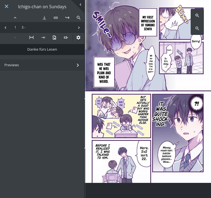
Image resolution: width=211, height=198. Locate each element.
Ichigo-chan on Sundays (42, 7)
